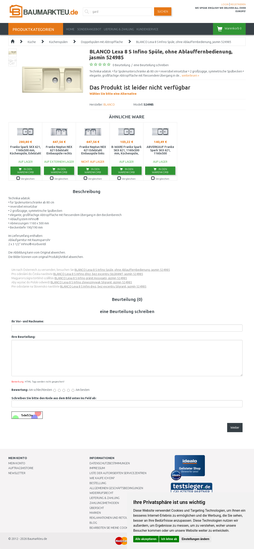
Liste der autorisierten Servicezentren (118, 473)
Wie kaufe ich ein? (102, 478)
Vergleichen (25, 178)
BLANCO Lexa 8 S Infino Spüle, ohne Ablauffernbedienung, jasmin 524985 (183, 42)
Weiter (234, 427)
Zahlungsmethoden (104, 503)
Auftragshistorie (21, 468)
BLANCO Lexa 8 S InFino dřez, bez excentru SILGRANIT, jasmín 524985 (98, 274)
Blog (93, 522)
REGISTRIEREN (238, 4)
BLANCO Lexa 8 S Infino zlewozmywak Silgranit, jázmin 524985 (91, 282)
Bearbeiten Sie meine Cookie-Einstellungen (121, 527)
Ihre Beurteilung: (23, 336)
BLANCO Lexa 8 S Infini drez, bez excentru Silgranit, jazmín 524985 (103, 286)
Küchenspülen (58, 42)
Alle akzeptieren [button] (146, 539)
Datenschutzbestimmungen (110, 463)
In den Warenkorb (25, 171)
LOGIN (225, 4)
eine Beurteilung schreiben (151, 65)
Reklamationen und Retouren (111, 517)
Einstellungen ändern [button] (195, 539)
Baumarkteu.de (37, 538)
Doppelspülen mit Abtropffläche (102, 42)
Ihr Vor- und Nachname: (27, 321)
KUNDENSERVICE (147, 29)
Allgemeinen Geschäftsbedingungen (116, 488)
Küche (32, 42)
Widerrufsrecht (101, 493)
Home (70, 29)
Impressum (97, 468)
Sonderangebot (89, 29)
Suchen (162, 11)
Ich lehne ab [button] (169, 539)
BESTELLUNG (98, 483)
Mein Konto (16, 463)
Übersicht (97, 508)
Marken (95, 512)
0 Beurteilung (121, 65)
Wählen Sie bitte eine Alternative (140, 89)
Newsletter (16, 473)
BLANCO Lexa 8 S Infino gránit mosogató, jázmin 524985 (91, 278)
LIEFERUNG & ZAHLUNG (119, 29)
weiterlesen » (190, 75)
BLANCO (109, 104)
